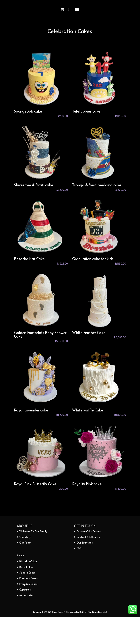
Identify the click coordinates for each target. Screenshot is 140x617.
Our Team (25, 542)
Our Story (25, 537)
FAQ (79, 548)
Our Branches (85, 542)
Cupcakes (25, 589)
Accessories (26, 595)
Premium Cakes (28, 578)
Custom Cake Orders (89, 531)
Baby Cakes (26, 567)
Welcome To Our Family (33, 531)
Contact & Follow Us (88, 537)
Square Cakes (27, 572)
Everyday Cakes (28, 584)
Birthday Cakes (28, 561)
